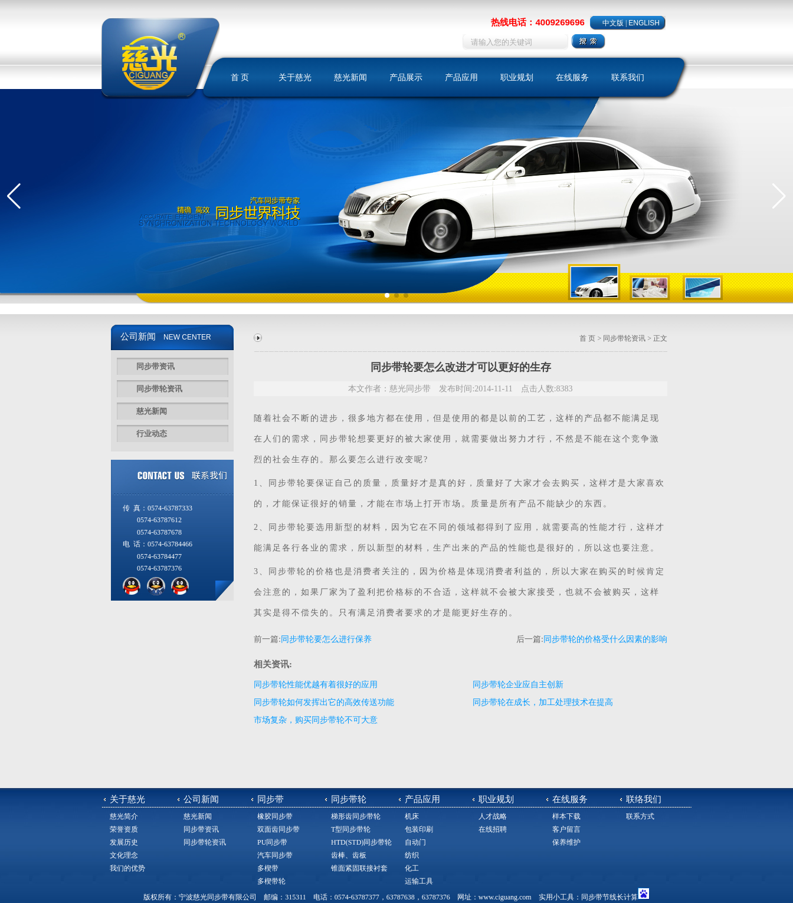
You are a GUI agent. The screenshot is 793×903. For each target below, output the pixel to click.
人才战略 (493, 816)
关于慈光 (295, 77)
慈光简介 (124, 816)
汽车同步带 (275, 855)
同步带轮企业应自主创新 (518, 684)
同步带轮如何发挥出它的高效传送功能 (324, 702)
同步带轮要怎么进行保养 (326, 639)
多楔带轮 (271, 881)
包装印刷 (419, 829)
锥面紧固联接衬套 (359, 868)
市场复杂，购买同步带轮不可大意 (316, 720)
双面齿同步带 (278, 829)
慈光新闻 (350, 77)
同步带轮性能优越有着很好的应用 (316, 684)
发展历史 (124, 842)
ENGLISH (644, 23)
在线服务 (572, 77)
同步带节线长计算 (609, 897)
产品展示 (405, 77)
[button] (14, 196)
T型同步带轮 (351, 829)
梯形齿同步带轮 (356, 816)
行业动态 (151, 433)
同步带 (334, 438)
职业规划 (516, 77)
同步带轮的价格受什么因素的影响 (605, 639)
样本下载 (566, 816)
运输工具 (419, 881)
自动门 (415, 842)
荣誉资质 (124, 829)
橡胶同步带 (275, 816)
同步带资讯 (155, 366)
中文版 (613, 23)
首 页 (240, 77)
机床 (412, 816)
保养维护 (566, 842)
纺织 (412, 855)
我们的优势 (127, 868)
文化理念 (124, 855)
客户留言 (566, 829)
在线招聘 (493, 829)
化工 (412, 868)
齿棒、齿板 (348, 855)
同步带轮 (287, 483)
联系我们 (627, 77)
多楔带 (267, 868)
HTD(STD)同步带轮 (361, 842)
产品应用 (461, 77)
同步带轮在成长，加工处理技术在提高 (543, 702)
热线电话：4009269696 (537, 22)
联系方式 (640, 816)
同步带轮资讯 (159, 388)
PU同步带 (272, 842)
